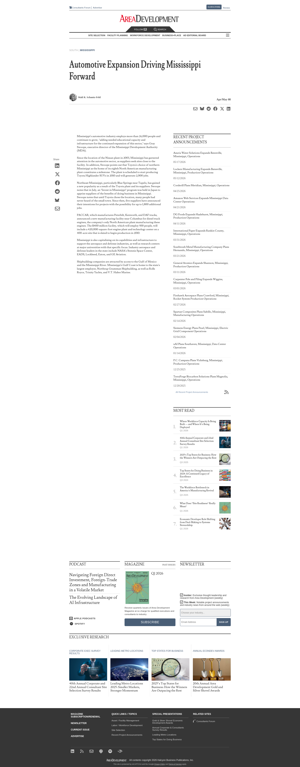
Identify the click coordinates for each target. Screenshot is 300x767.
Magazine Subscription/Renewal (85, 715)
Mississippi (87, 50)
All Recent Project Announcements (192, 392)
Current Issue (80, 729)
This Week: (204, 603)
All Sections (228, 35)
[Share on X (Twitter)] (58, 174)
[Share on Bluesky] (58, 200)
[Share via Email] (58, 209)
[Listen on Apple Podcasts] (94, 618)
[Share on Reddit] (58, 191)
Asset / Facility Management (125, 720)
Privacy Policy (159, 764)
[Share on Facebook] (58, 183)
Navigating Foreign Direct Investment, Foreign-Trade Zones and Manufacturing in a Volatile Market (93, 582)
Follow (140, 29)
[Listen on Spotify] (94, 624)
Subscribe (214, 7)
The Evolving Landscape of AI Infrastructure (93, 600)
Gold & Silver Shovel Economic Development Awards (167, 721)
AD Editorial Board (194, 35)
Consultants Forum (81, 7)
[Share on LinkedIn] (58, 165)
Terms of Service (175, 764)
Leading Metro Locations (164, 735)
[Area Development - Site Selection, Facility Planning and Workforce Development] (150, 18)
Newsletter (79, 723)
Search (160, 29)
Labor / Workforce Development (127, 725)
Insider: (203, 596)
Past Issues (168, 564)
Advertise (97, 8)
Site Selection (118, 730)
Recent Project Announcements (127, 735)
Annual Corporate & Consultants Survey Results (168, 728)
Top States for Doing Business (167, 739)
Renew (226, 8)
